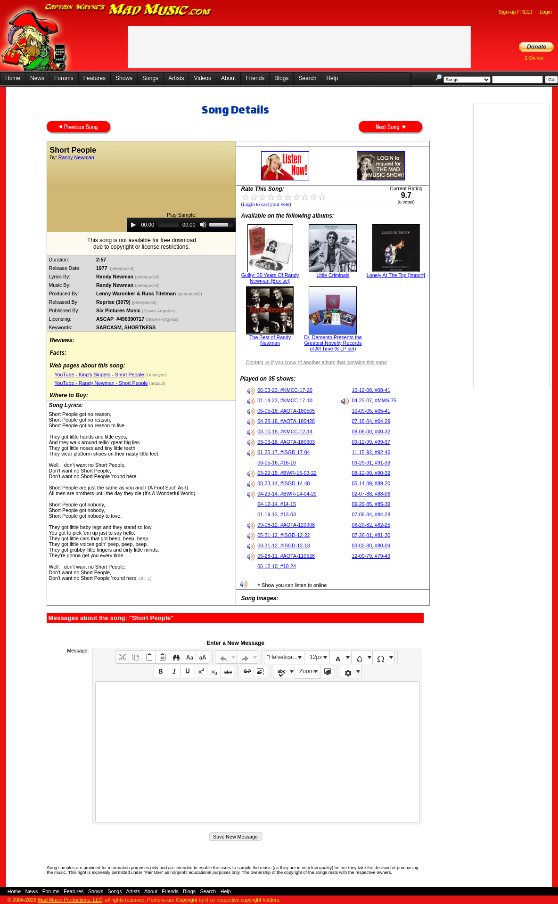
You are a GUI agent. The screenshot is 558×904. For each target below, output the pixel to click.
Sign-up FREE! (515, 12)
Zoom (306, 671)
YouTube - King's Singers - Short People (99, 374)
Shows (123, 78)
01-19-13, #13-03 (276, 514)
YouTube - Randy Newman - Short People (101, 383)
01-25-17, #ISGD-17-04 (283, 452)
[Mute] (203, 224)
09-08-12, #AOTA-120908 (286, 525)
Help (332, 78)
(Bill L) (144, 578)
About (228, 78)
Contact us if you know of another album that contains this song (316, 362)
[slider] (168, 224)
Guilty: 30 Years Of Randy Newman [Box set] (270, 278)
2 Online (534, 58)
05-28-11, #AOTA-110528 (286, 556)
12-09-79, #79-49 (371, 556)
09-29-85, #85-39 (371, 504)
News (37, 78)
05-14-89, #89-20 (371, 483)
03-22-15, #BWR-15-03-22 (287, 473)
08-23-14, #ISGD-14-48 (283, 483)
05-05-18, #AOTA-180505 (286, 411)
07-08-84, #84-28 (371, 514)
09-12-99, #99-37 (371, 442)
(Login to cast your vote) (266, 204)
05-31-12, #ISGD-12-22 (283, 535)
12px (316, 657)
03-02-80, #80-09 (371, 545)
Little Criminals (333, 275)
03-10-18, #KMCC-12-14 (284, 431)
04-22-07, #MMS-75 (374, 400)
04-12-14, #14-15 (276, 504)
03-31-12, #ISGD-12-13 (283, 545)
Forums (64, 78)
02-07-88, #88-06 (371, 494)
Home (12, 78)
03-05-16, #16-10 (276, 462)
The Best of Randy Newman (270, 340)
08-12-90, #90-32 (371, 473)
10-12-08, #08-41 (371, 390)
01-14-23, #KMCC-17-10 (284, 400)
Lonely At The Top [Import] (396, 275)
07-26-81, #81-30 (371, 535)
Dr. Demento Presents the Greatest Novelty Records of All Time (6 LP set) (333, 342)
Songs (150, 78)
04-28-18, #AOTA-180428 (286, 421)
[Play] (133, 224)
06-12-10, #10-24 (276, 566)
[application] (181, 225)
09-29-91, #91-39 (371, 462)
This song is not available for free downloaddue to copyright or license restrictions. (141, 243)
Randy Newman (76, 157)
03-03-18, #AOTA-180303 (286, 442)
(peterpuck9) (122, 268)
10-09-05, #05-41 (371, 411)
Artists (176, 78)
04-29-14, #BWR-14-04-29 (287, 494)
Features (94, 78)
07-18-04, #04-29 (371, 421)
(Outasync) (155, 375)
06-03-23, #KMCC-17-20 (284, 390)
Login (546, 12)
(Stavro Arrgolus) (159, 311)
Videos (202, 78)
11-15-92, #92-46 (371, 452)
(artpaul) (156, 383)
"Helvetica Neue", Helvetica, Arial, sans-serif (285, 657)
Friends (255, 78)
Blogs (281, 78)
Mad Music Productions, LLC (70, 900)
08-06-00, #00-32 (371, 431)
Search (307, 78)
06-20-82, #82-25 (371, 525)
